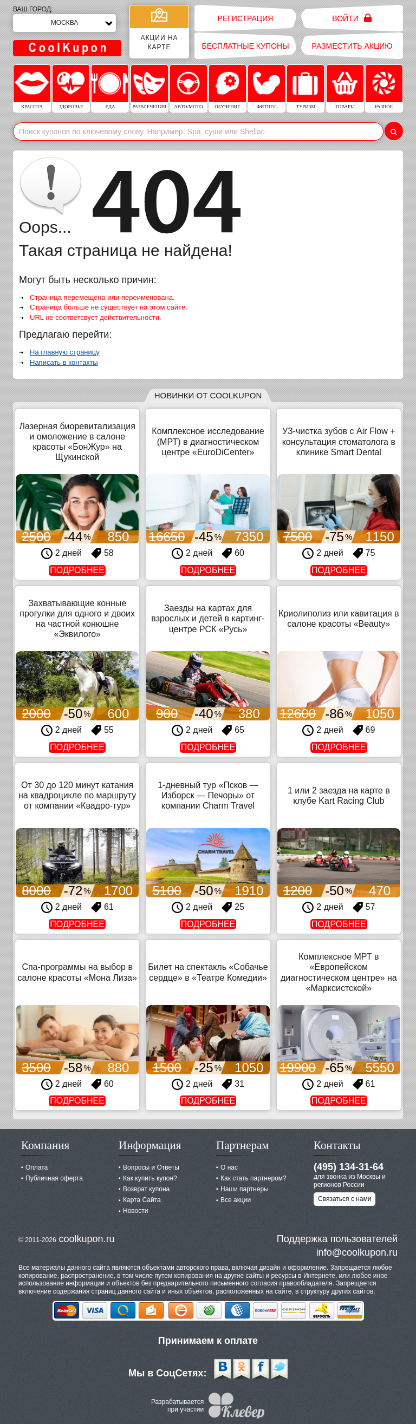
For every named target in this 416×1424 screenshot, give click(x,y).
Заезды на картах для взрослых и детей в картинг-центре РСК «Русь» (207, 618)
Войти (352, 18)
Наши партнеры (244, 1189)
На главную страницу (65, 352)
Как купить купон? (150, 1178)
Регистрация (246, 18)
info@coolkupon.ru (357, 1252)
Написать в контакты (64, 362)
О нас (229, 1167)
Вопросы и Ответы (151, 1167)
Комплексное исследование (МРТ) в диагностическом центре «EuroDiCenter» (208, 441)
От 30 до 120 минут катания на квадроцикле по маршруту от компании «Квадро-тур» (77, 795)
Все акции (235, 1200)
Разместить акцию (352, 46)
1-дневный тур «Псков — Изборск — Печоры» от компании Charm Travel (208, 795)
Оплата (36, 1167)
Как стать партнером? (253, 1178)
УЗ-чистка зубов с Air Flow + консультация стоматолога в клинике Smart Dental (338, 441)
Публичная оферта (54, 1178)
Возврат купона (146, 1189)
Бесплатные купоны (245, 46)
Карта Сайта (142, 1200)
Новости (135, 1211)
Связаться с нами (344, 1199)
